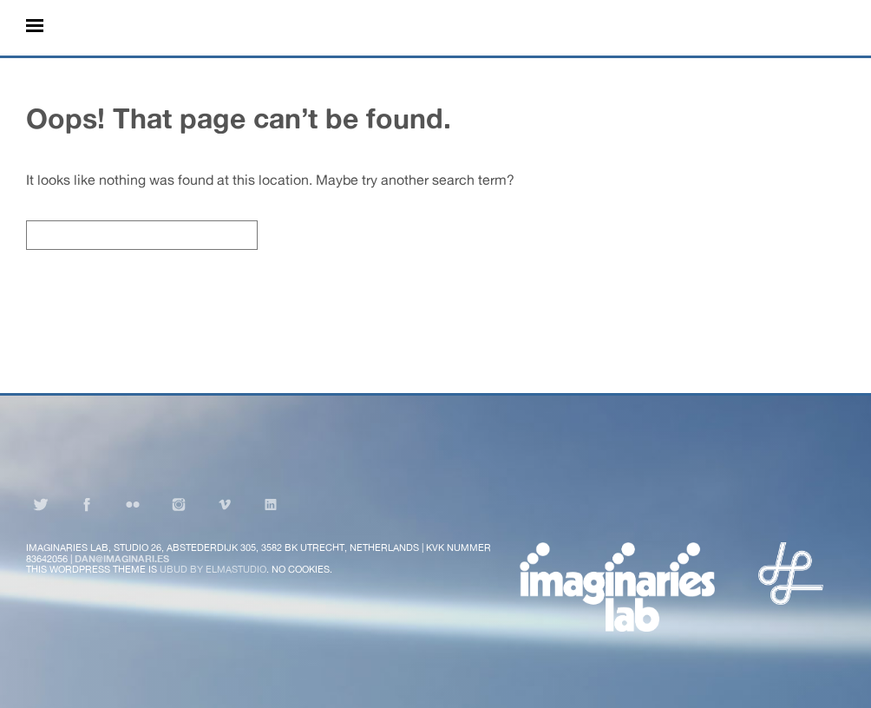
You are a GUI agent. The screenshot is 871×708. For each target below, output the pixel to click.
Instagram (178, 504)
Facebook (86, 504)
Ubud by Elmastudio (213, 569)
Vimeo (224, 504)
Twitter (40, 504)
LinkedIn (270, 504)
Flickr (132, 504)
